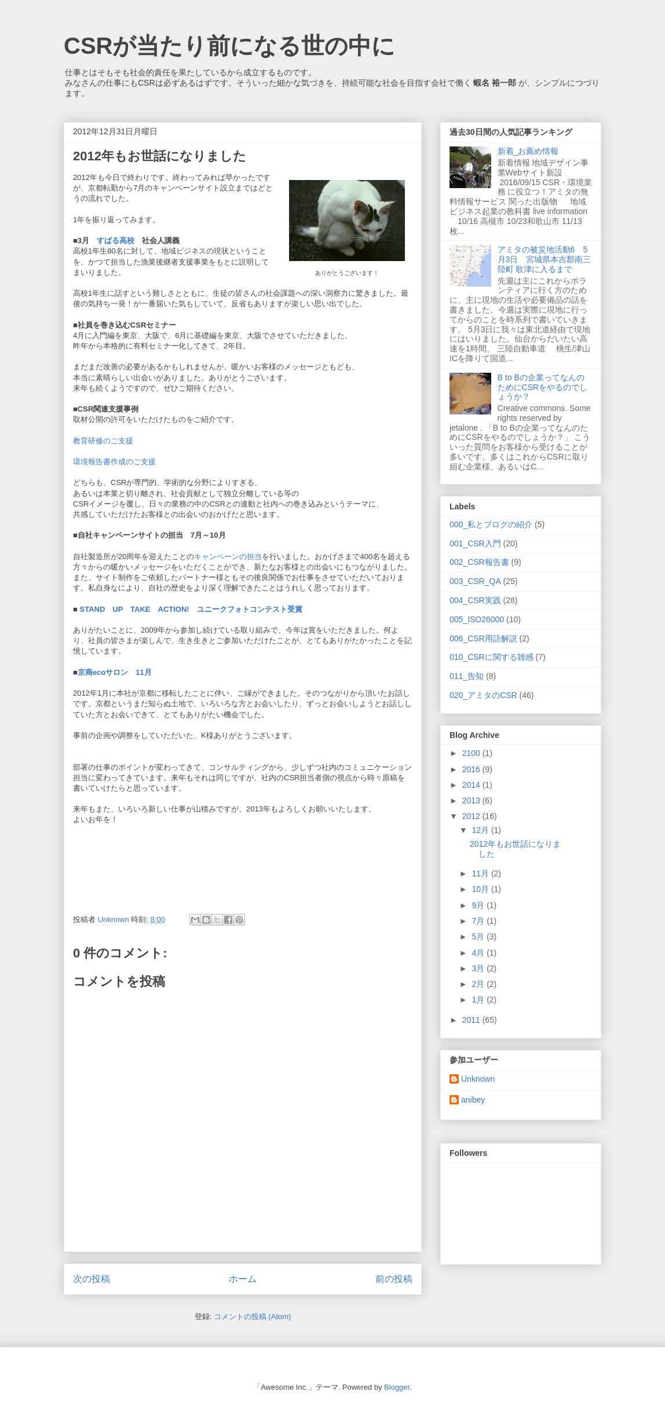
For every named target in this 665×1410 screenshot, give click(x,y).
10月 (481, 889)
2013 (472, 800)
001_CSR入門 (475, 543)
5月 (479, 936)
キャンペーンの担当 (228, 556)
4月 (479, 952)
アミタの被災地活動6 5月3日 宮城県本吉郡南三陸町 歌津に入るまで (544, 259)
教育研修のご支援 (103, 440)
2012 (472, 816)
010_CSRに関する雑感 (492, 657)
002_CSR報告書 (479, 562)
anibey (473, 1099)
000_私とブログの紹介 (491, 524)
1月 (479, 999)
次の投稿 (91, 1279)
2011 (472, 1020)
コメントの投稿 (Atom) (252, 1316)
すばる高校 (115, 240)
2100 (472, 753)
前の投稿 (393, 1279)
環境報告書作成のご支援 (114, 461)
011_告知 (467, 676)
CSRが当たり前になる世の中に (229, 45)
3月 (479, 968)
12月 (481, 830)
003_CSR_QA (475, 581)
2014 (472, 785)
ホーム (243, 1279)
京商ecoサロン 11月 (115, 672)
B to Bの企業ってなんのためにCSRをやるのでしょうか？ (543, 387)
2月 (479, 984)
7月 (479, 921)
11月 (481, 873)
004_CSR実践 (475, 600)
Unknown (478, 1079)
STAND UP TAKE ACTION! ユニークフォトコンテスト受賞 (190, 609)
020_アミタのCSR (483, 695)
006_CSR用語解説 (483, 638)
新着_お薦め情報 (532, 151)
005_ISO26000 (477, 619)
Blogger (397, 1387)
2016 (472, 769)
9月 (479, 905)
